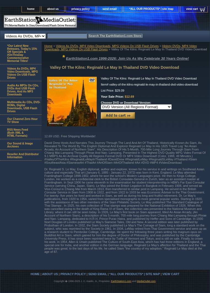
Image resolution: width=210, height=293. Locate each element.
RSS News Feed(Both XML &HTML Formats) (17, 132)
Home (48, 46)
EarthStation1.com (121, 281)
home (31, 8)
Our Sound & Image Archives (20, 145)
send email (110, 8)
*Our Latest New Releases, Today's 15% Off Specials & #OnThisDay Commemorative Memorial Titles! (22, 53)
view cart (192, 8)
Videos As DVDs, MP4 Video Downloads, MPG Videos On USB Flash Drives (107, 46)
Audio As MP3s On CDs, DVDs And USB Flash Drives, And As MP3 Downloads (23, 90)
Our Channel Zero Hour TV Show (22, 120)
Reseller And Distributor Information (23, 156)
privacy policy (80, 8)
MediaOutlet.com (146, 281)
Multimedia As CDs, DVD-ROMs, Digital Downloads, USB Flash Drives (23, 107)
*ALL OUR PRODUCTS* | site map (151, 8)
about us (53, 8)
